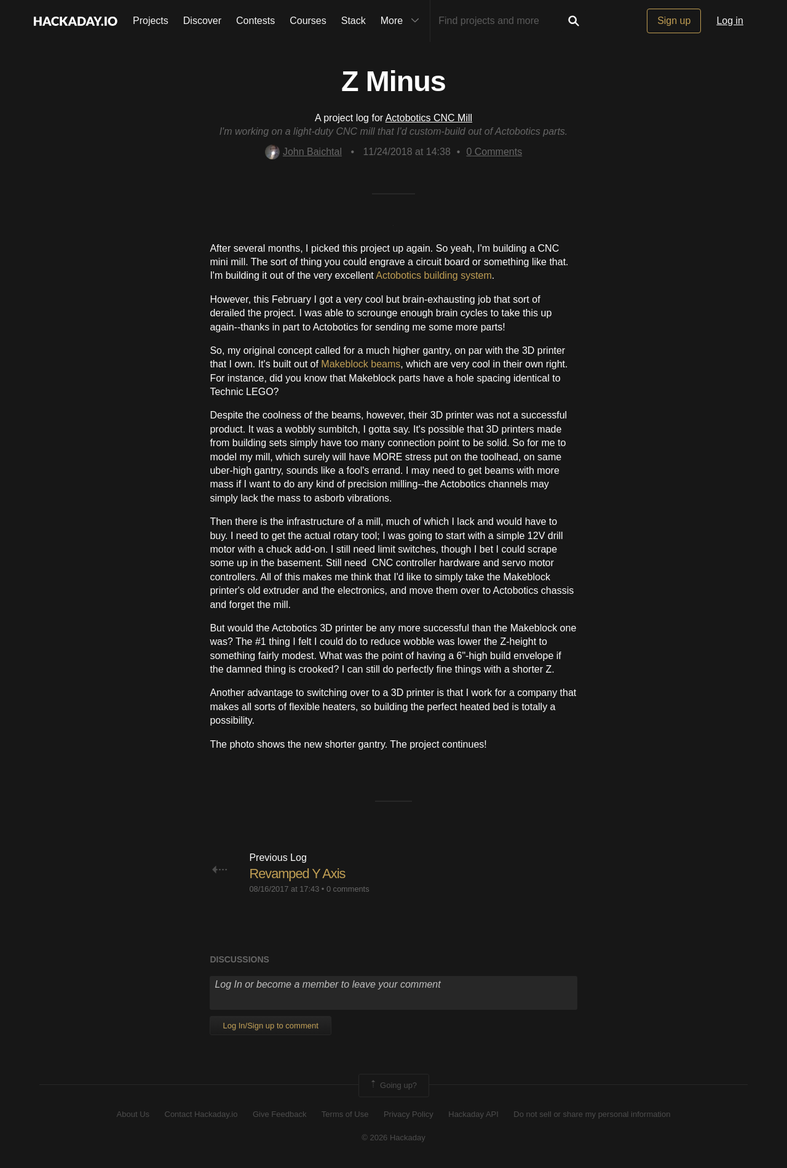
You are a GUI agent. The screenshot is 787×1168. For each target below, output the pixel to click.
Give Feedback (279, 1114)
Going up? (392, 1085)
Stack (353, 20)
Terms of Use (345, 1114)
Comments (494, 151)
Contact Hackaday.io (201, 1114)
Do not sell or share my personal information (591, 1114)
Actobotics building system (434, 275)
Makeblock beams (360, 364)
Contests (255, 20)
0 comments (348, 889)
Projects (150, 20)
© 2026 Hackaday (393, 1137)
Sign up (673, 20)
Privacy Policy (408, 1114)
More (403, 21)
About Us (133, 1114)
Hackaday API (473, 1114)
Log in (729, 20)
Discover (202, 20)
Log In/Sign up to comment (270, 1025)
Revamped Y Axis (297, 873)
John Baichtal (303, 151)
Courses (308, 20)
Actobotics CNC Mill (429, 118)
